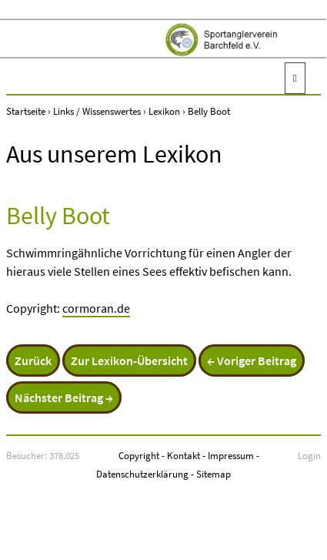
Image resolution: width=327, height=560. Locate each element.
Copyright (138, 455)
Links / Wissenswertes (97, 111)
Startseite (25, 111)
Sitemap (213, 474)
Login (309, 455)
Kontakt (183, 455)
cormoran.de (96, 308)
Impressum (231, 455)
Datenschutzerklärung (142, 474)
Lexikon (164, 111)
